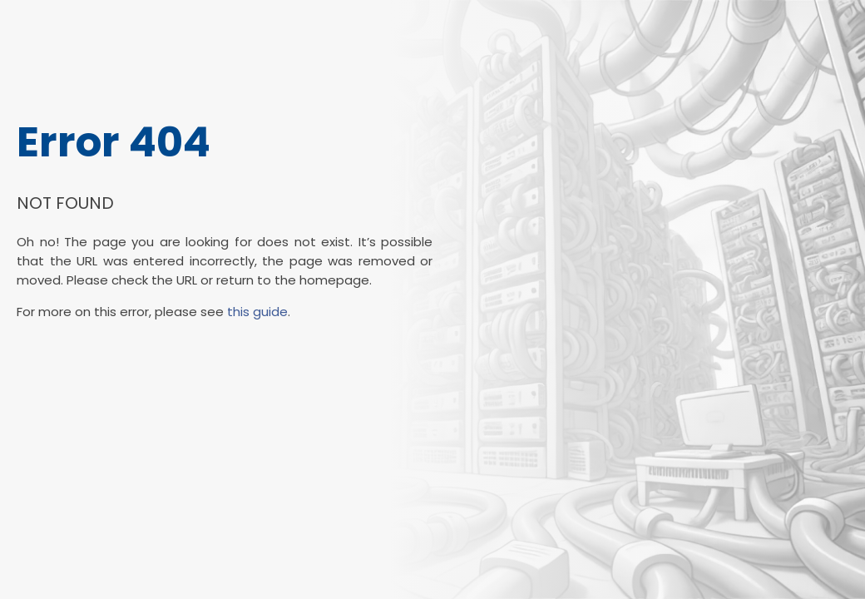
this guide (257, 311)
